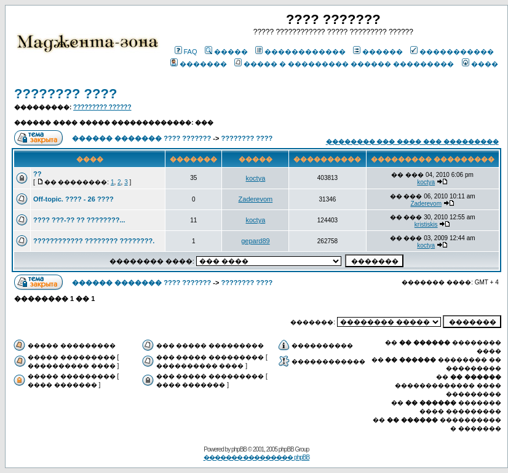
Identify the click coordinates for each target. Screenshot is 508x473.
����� (226, 51)
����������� (452, 51)
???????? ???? (65, 93)
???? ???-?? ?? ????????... (79, 220)
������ (378, 51)
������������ (300, 51)
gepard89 (255, 240)
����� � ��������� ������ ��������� (344, 64)
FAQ (186, 51)
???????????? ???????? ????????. (93, 240)
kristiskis (426, 224)
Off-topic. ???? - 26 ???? (73, 199)
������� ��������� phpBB (257, 457)
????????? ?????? (102, 107)
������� (198, 64)
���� (480, 64)
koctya (256, 178)
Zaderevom (256, 199)
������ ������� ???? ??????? (141, 138)
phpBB (239, 449)
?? (37, 174)
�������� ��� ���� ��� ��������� (412, 141)
